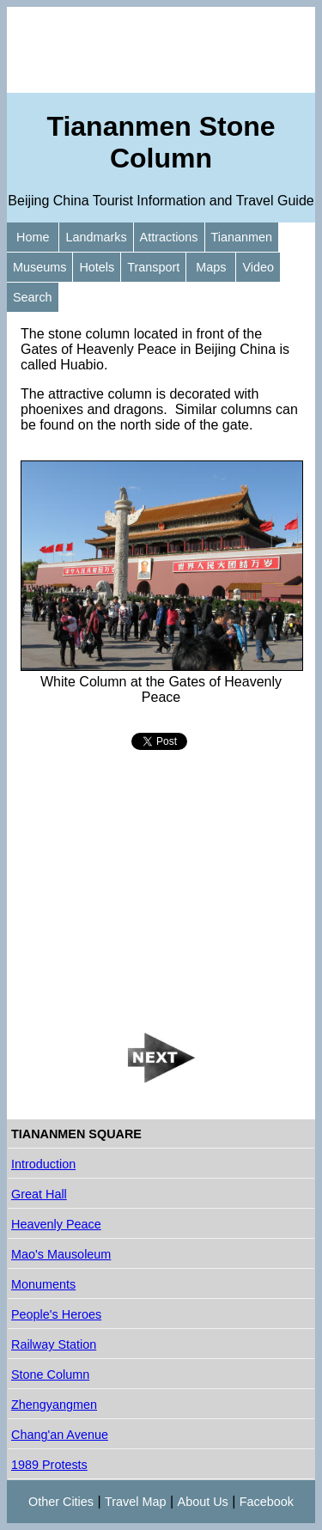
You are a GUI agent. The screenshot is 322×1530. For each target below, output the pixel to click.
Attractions (169, 237)
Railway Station (53, 1344)
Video (258, 267)
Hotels (96, 267)
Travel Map (135, 1502)
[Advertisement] (161, 50)
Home (32, 237)
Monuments (43, 1284)
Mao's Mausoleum (61, 1254)
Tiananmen (241, 237)
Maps (210, 267)
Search (32, 297)
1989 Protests (49, 1465)
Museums (39, 267)
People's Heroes (56, 1314)
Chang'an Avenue (59, 1435)
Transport (153, 267)
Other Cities (61, 1502)
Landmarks (95, 237)
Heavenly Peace (56, 1224)
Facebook (267, 1502)
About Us (203, 1502)
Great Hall (39, 1194)
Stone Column (50, 1374)
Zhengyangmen (54, 1404)
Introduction (43, 1164)
